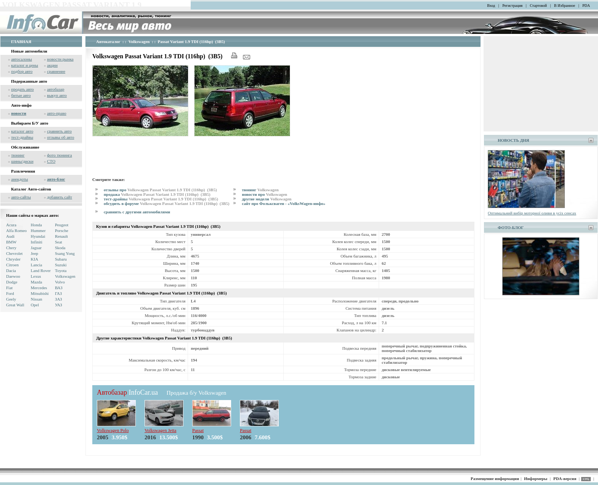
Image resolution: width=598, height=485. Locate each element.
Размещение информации (495, 478)
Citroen (12, 265)
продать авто (22, 89)
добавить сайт (59, 197)
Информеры (535, 478)
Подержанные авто (29, 81)
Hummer (38, 230)
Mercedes (39, 287)
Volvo (60, 282)
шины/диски (22, 161)
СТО (51, 161)
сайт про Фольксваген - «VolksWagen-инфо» (283, 203)
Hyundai (38, 236)
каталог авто (22, 131)
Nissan (36, 299)
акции (52, 65)
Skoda (60, 247)
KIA (35, 259)
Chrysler (13, 259)
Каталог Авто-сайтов (31, 189)
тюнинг (17, 155)
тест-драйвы (22, 137)
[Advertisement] (231, 155)
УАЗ (58, 305)
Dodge (11, 282)
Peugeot (61, 224)
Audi (10, 236)
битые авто (21, 95)
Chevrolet (14, 253)
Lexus (36, 276)
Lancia (36, 265)
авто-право (56, 113)
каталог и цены (24, 65)
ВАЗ (59, 287)
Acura (11, 224)
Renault (61, 236)
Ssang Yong (65, 253)
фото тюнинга (59, 155)
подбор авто (21, 71)
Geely (11, 299)
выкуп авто (57, 95)
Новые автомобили (29, 51)
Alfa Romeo (16, 230)
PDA (586, 5)
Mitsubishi (40, 293)
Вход (491, 5)
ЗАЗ (58, 299)
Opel (35, 305)
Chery (11, 247)
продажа (157, 194)
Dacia (11, 270)
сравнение (56, 71)
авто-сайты (21, 197)
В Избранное (564, 5)
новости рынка (60, 59)
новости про (264, 194)
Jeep (35, 253)
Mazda (36, 282)
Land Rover (41, 270)
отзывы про (161, 189)
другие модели (266, 199)
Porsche (61, 230)
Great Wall (15, 305)
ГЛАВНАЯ (21, 41)
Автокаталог (108, 41)
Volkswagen (65, 276)
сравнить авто (59, 131)
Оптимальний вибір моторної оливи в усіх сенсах (532, 213)
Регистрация (512, 5)
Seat (58, 242)
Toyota (60, 270)
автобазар (55, 89)
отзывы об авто (60, 137)
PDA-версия (564, 478)
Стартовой (538, 5)
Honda (36, 224)
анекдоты (19, 179)
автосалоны (21, 59)
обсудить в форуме (167, 203)
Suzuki (61, 265)
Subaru (61, 259)
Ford (10, 293)
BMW (11, 242)
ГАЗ (58, 293)
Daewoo (13, 276)
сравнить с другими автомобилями (137, 212)
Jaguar (36, 247)
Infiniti (37, 242)
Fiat (9, 287)
